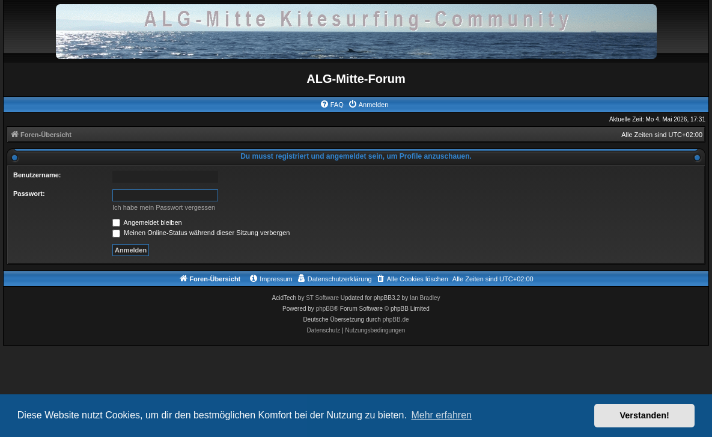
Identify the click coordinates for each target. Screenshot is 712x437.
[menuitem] (332, 104)
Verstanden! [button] (644, 415)
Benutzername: (37, 175)
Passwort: (29, 193)
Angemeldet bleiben (147, 222)
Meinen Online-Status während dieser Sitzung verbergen (201, 232)
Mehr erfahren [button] (441, 415)
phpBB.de (396, 319)
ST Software (322, 298)
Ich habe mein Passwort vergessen (163, 207)
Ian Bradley (425, 298)
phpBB (325, 308)
